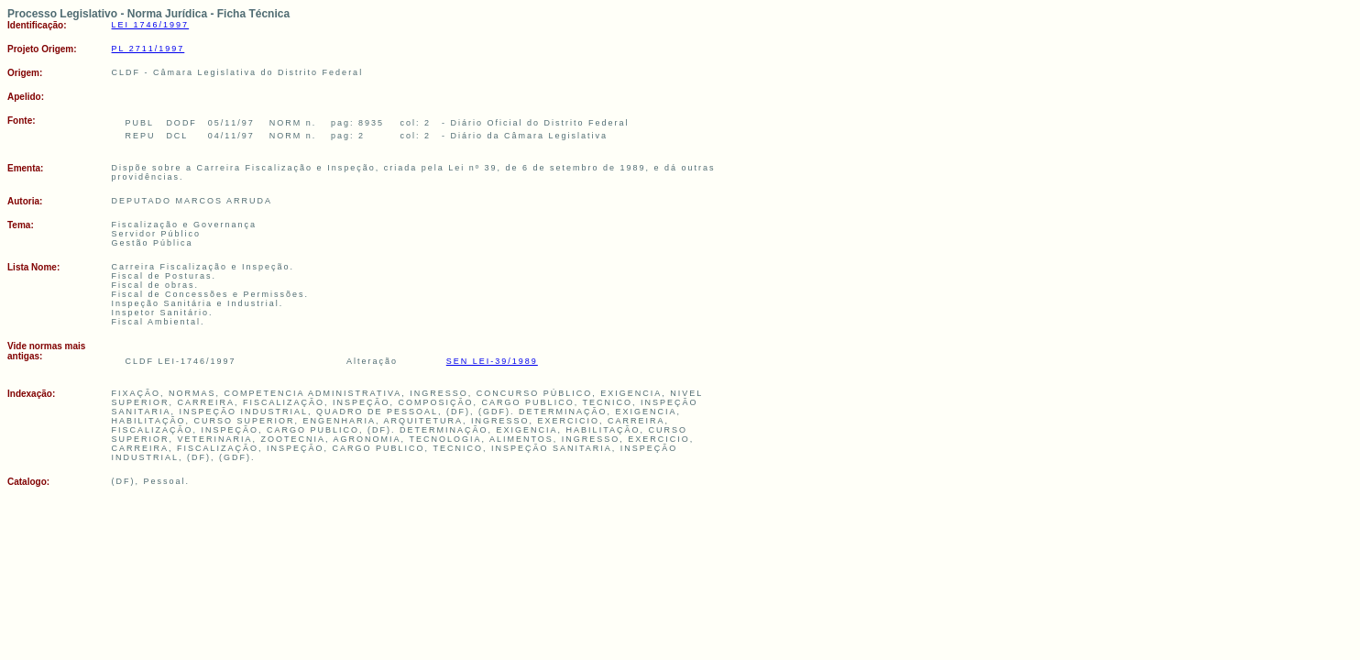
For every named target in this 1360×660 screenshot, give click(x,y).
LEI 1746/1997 (151, 24)
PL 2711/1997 (148, 48)
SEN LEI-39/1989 (492, 361)
